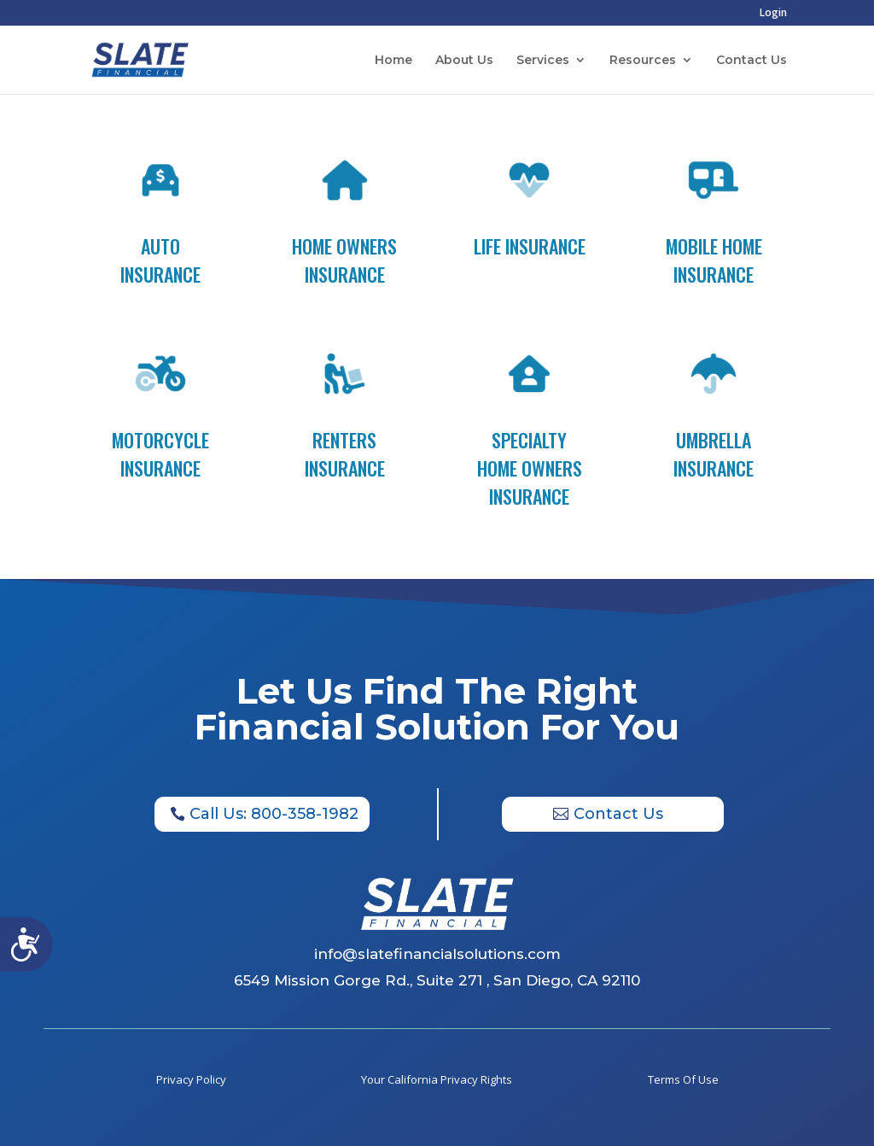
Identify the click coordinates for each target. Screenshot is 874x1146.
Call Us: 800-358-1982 (273, 813)
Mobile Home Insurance (714, 260)
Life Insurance (530, 246)
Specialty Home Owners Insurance (529, 468)
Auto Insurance (160, 260)
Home (393, 60)
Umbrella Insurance (713, 454)
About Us (464, 60)
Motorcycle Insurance (160, 454)
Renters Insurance (345, 454)
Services (542, 60)
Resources (642, 60)
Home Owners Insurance (344, 260)
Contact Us (751, 60)
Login (773, 14)
